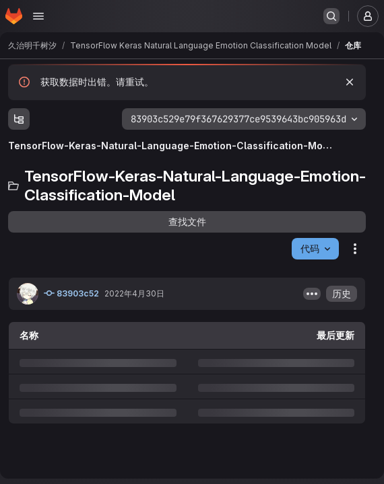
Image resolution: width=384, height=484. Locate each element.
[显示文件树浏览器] (19, 119)
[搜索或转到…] (331, 16)
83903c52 (71, 293)
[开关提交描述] (312, 294)
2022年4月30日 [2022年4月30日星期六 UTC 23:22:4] (134, 293)
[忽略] (350, 82)
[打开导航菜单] (38, 16)
